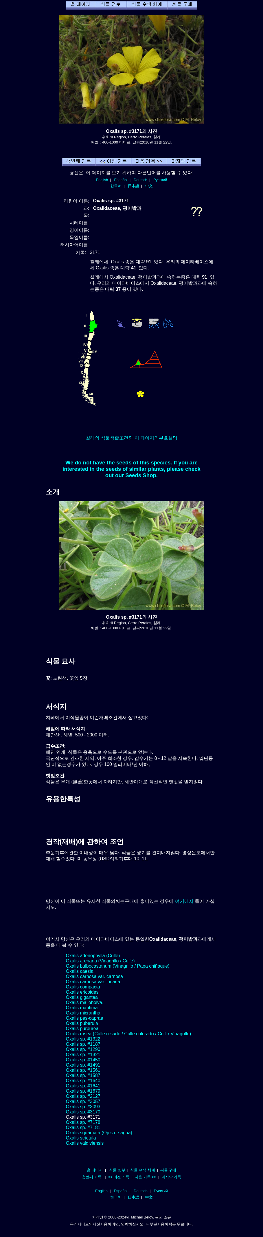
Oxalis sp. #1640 (83, 1080)
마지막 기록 (171, 1177)
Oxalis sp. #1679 (83, 1091)
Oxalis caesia (79, 971)
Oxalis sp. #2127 (83, 1096)
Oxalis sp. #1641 (83, 1085)
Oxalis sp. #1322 (83, 1038)
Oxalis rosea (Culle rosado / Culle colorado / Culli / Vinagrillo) (128, 1033)
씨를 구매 (168, 1170)
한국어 (116, 186)
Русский (160, 180)
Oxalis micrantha (83, 1012)
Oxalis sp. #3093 (83, 1106)
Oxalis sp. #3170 (83, 1111)
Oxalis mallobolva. (85, 1002)
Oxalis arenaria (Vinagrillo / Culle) (100, 960)
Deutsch (140, 180)
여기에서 (184, 901)
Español (121, 180)
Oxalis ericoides (82, 992)
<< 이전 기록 (119, 1177)
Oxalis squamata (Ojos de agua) (99, 1132)
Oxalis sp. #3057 (83, 1101)
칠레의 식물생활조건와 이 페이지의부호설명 (131, 437)
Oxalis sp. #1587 (83, 1075)
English (102, 180)
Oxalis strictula (81, 1137)
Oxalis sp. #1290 (83, 1049)
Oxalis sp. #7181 (83, 1127)
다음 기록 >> (145, 1177)
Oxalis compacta (83, 986)
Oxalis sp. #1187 (83, 1044)
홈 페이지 (95, 1170)
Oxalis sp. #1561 (83, 1070)
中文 (149, 186)
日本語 (133, 186)
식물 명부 (117, 1170)
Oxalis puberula (82, 1023)
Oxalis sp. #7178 (83, 1122)
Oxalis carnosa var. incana (93, 981)
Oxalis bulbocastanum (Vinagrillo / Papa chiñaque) (118, 966)
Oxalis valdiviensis (85, 1143)
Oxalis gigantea (82, 997)
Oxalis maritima (82, 1007)
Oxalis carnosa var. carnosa (94, 976)
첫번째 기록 (92, 1177)
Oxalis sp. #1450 (83, 1059)
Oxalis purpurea (82, 1028)
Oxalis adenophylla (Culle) (93, 955)
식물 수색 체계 (142, 1170)
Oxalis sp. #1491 (83, 1065)
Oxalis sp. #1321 (83, 1054)
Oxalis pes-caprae (84, 1018)
